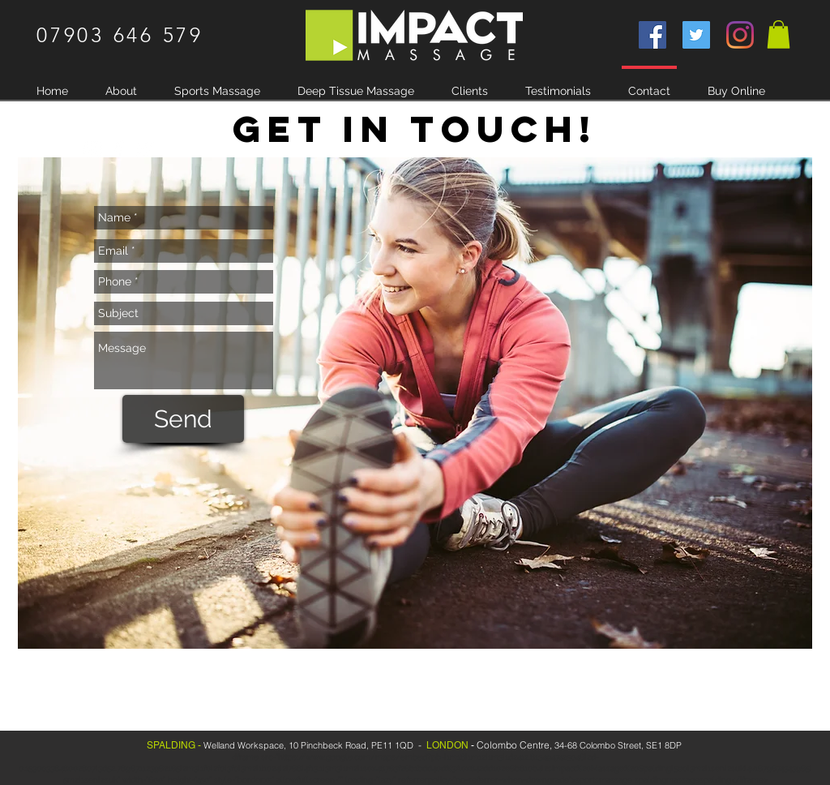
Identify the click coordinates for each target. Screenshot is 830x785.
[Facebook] (652, 35)
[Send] (183, 419)
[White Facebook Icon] (118, 150)
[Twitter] (696, 35)
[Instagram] (740, 35)
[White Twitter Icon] (144, 150)
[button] (778, 34)
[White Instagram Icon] (92, 150)
